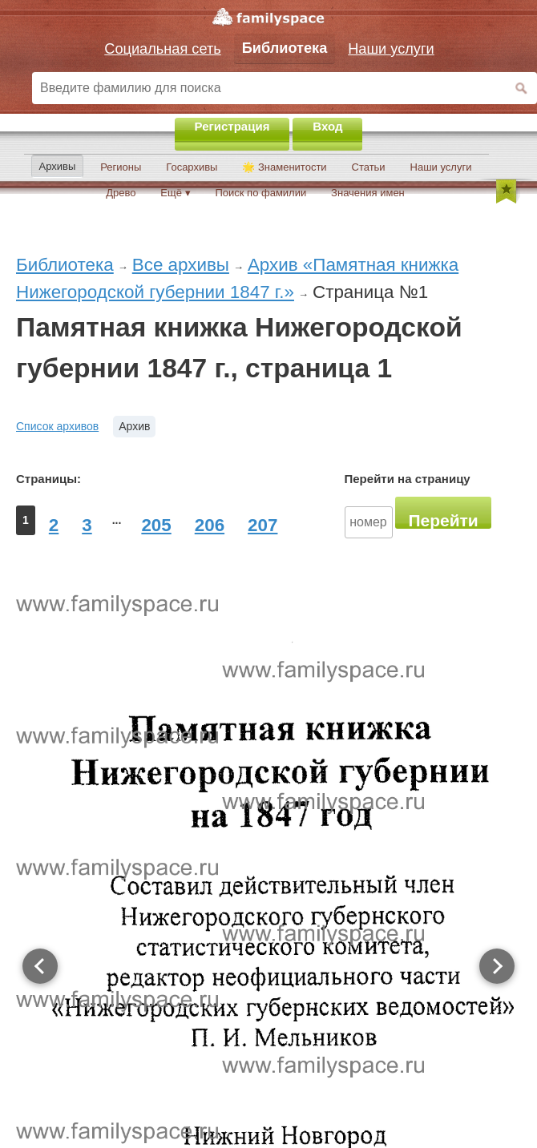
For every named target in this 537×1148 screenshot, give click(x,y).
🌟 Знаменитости (284, 167)
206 (209, 525)
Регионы (120, 167)
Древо (120, 193)
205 (156, 525)
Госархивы (191, 167)
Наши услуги (441, 167)
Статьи (369, 167)
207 (262, 525)
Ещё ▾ (175, 193)
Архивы (57, 166)
